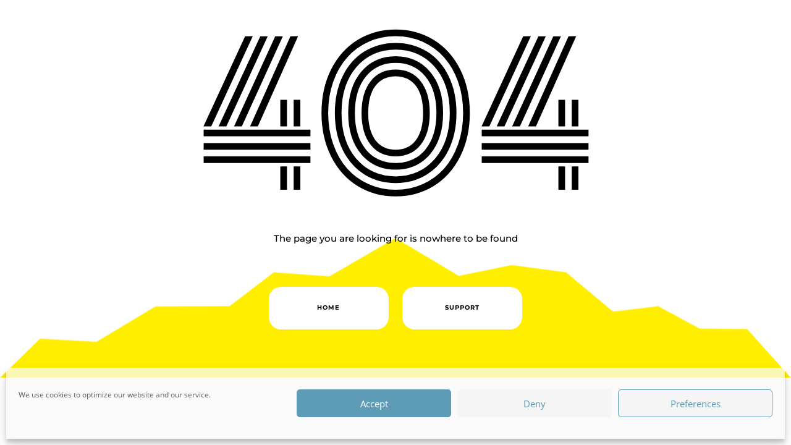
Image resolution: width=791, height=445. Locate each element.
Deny (534, 403)
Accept (374, 403)
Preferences (695, 403)
